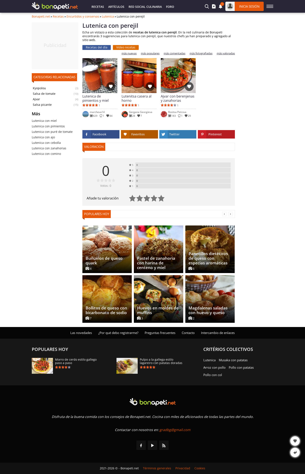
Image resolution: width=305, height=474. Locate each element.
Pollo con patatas (241, 367)
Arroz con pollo (214, 367)
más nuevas (129, 53)
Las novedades (81, 333)
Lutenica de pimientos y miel (95, 98)
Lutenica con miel (44, 121)
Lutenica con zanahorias (49, 148)
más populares (150, 53)
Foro (170, 7)
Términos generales (157, 468)
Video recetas (125, 47)
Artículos (116, 7)
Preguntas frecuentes (160, 333)
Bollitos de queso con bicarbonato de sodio (106, 310)
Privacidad (182, 468)
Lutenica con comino (46, 154)
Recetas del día (96, 47)
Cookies (199, 468)
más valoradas (226, 53)
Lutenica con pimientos (48, 126)
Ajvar (36, 99)
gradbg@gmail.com (174, 429)
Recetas (98, 7)
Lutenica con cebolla (46, 143)
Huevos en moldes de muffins (158, 310)
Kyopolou (39, 88)
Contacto (188, 333)
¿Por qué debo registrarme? (118, 333)
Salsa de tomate (44, 93)
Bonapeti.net (41, 16)
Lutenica (108, 16)
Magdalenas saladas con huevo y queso (208, 310)
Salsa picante (42, 104)
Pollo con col (212, 375)
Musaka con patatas (233, 360)
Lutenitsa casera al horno (136, 98)
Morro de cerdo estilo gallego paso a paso (76, 361)
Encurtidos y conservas (83, 16)
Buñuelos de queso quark (104, 261)
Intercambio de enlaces (218, 333)
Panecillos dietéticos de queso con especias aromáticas (208, 258)
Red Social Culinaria (145, 7)
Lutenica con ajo (43, 137)
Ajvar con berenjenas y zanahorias (177, 98)
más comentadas (174, 53)
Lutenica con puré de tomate (52, 132)
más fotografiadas (201, 53)
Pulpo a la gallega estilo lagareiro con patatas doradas (161, 361)
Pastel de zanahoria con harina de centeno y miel (156, 263)
